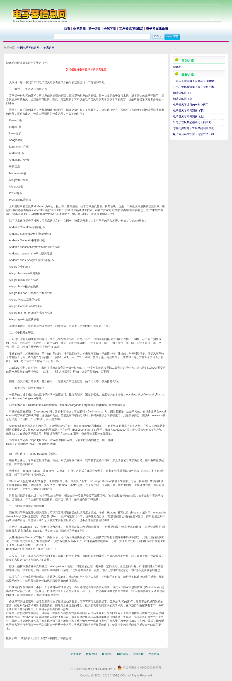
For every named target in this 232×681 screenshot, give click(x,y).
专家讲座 (49, 47)
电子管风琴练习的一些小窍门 (190, 104)
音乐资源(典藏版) (131, 28)
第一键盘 (94, 28)
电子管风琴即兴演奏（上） (189, 116)
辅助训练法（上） (184, 98)
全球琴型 (110, 28)
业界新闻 (79, 28)
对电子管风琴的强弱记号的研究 (192, 122)
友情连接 (138, 654)
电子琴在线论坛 (157, 28)
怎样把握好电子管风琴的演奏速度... (194, 128)
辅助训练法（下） (184, 92)
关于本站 (75, 654)
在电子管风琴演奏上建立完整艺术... (194, 87)
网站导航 (122, 654)
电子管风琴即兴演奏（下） (189, 110)
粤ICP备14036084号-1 (101, 669)
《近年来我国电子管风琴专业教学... (194, 81)
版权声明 (91, 654)
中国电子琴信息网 (28, 47)
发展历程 (153, 654)
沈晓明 (177, 67)
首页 (67, 28)
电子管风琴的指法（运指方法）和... (194, 134)
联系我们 (107, 654)
